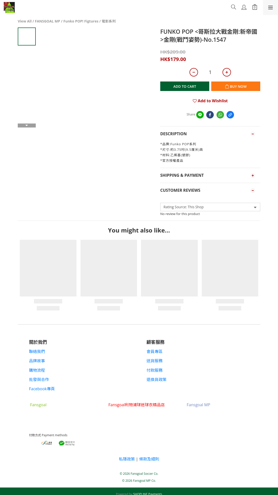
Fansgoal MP (198, 405)
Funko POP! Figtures (81, 21)
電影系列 (109, 21)
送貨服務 (154, 361)
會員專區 (154, 351)
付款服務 (154, 370)
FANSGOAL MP (47, 21)
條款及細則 (149, 459)
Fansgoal (38, 405)
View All (25, 21)
